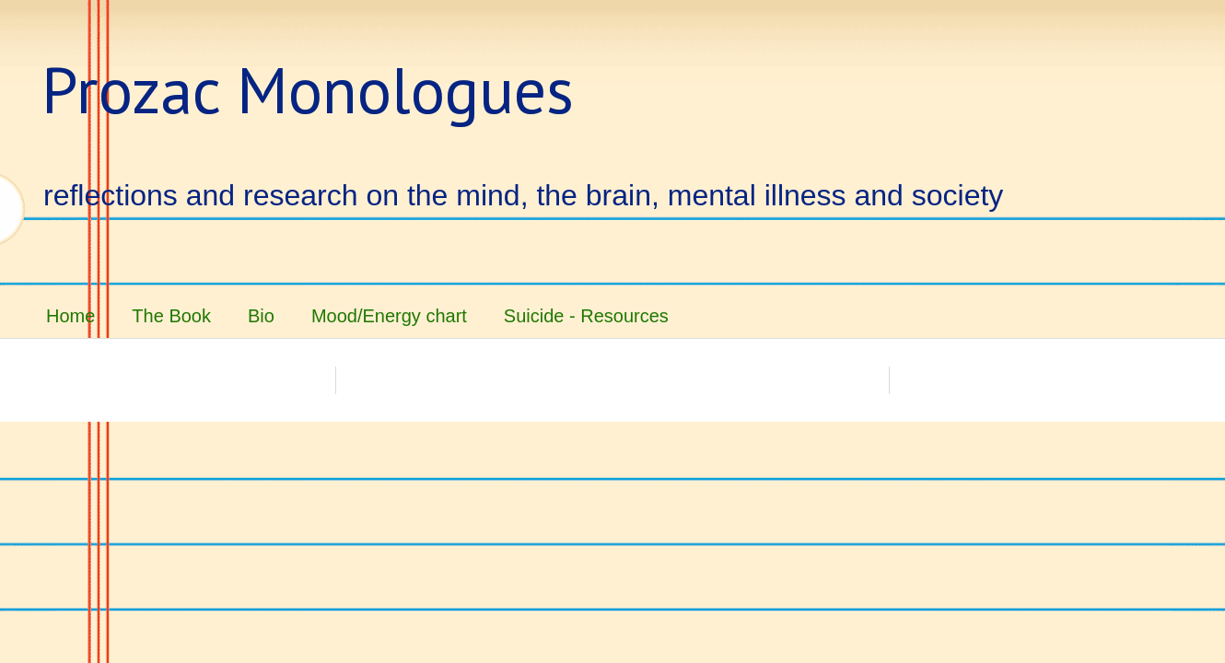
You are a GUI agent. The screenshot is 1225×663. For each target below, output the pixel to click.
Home (70, 316)
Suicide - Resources (586, 316)
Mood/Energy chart (389, 316)
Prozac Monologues (307, 89)
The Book (171, 316)
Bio (261, 316)
